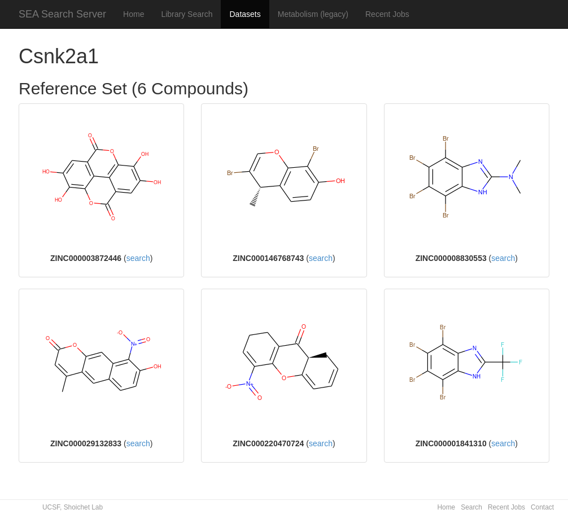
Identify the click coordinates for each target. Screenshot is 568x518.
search (138, 258)
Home (133, 14)
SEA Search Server (62, 14)
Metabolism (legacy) (313, 14)
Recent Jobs (387, 14)
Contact (542, 507)
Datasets (244, 14)
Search (471, 507)
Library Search (186, 14)
